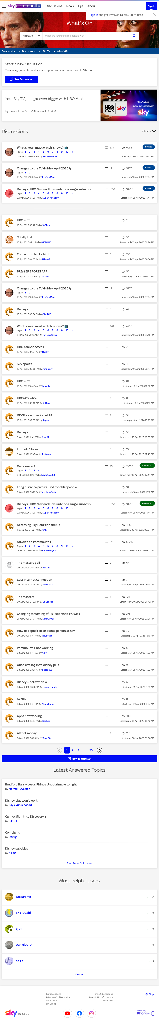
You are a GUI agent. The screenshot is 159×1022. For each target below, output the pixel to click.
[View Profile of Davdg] (13, 837)
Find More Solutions (79, 863)
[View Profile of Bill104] (13, 821)
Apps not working (29, 716)
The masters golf (28, 563)
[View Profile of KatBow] (47, 403)
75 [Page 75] (91, 750)
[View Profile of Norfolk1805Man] (19, 788)
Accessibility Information (101, 997)
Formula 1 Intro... (28, 449)
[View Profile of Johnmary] (48, 369)
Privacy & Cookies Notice (58, 997)
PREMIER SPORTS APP (32, 271)
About (91, 6)
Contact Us (107, 1000)
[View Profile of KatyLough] (47, 636)
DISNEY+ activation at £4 (34, 415)
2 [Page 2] (72, 750)
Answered (147, 465)
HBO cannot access (30, 347)
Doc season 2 (26, 466)
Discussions (54, 6)
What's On (79, 23)
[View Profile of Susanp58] (47, 670)
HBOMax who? (27, 398)
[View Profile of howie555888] (48, 475)
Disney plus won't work (21, 800)
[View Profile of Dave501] (47, 738)
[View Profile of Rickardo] (46, 454)
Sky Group (51, 1004)
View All (79, 974)
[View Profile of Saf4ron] (46, 225)
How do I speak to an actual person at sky (46, 631)
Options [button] (146, 131)
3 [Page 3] (78, 750)
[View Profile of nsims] (12, 853)
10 (67, 151)
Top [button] (151, 994)
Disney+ (23, 309)
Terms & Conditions (103, 994)
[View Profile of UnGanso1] (48, 602)
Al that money (27, 733)
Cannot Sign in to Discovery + (26, 816)
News (70, 6)
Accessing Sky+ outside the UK (38, 525)
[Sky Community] (24, 5)
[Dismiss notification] (154, 15)
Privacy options (53, 994)
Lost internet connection (34, 580)
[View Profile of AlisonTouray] (48, 704)
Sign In (151, 6)
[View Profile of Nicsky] (45, 352)
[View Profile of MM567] (46, 567)
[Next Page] (99, 750)
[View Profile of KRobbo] (46, 721)
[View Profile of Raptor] (46, 420)
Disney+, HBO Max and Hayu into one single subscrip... (55, 189)
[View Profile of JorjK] (44, 530)
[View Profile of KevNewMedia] (50, 156)
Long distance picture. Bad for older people (47, 487)
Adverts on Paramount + (34, 542)
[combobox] (86, 36)
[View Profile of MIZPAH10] (46, 242)
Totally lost (24, 237)
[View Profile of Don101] (45, 437)
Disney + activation (31, 682)
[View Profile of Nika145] (46, 259)
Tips (80, 6)
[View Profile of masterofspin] (49, 492)
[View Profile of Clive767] (46, 314)
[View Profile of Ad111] (44, 653)
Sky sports (24, 364)
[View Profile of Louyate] (46, 386)
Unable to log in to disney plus (38, 665)
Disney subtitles (16, 848)
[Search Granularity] (31, 36)
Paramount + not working (35, 648)
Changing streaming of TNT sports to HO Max (48, 614)
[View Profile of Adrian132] (48, 584)
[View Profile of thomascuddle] (50, 687)
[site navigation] (4, 6)
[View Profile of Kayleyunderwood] (20, 805)
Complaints (51, 1000)
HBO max (23, 220)
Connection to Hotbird (33, 254)
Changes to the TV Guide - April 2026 (43, 168)
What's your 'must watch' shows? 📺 (42, 147)
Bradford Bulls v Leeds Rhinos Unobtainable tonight (41, 784)
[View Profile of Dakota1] (45, 276)
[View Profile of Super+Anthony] (51, 198)
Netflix (21, 699)
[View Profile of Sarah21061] (48, 619)
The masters (25, 597)
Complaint (12, 832)
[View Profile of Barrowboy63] (49, 550)
